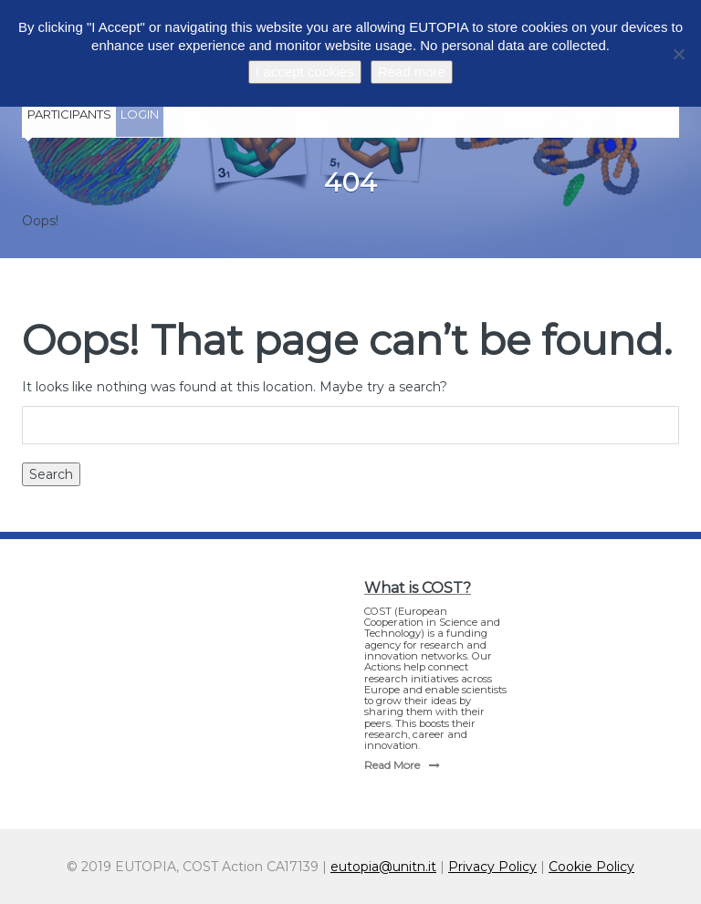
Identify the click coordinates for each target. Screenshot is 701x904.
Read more (411, 71)
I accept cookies (305, 71)
